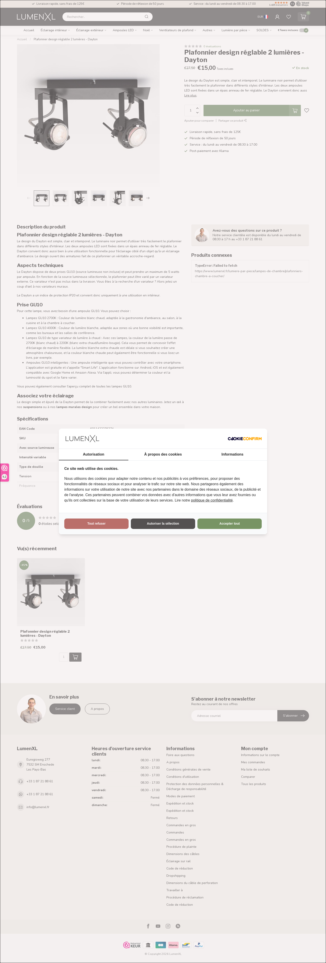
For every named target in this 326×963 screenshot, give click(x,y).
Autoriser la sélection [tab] (163, 523)
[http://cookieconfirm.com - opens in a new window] (245, 438)
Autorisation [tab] (93, 454)
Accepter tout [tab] (229, 523)
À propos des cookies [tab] (163, 454)
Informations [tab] (232, 454)
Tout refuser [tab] (96, 523)
